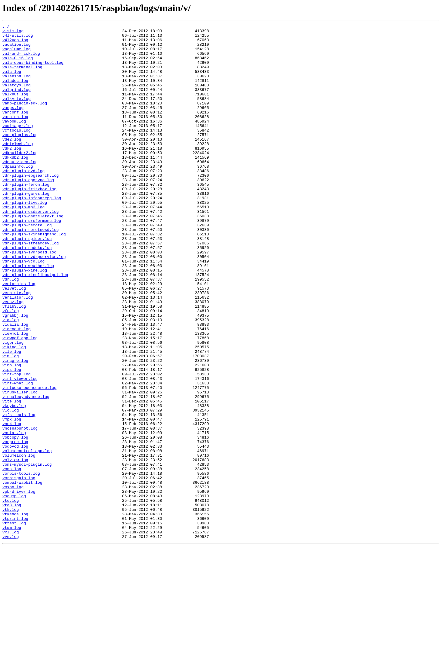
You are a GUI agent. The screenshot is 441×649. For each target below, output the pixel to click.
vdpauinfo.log (17, 195)
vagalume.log (16, 54)
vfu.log (10, 368)
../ (5, 27)
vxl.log (10, 634)
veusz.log (12, 357)
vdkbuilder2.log (20, 179)
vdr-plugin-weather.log (28, 314)
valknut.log (15, 108)
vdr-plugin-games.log (25, 227)
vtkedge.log (15, 612)
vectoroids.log (18, 336)
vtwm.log (11, 628)
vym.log (10, 639)
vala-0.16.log (17, 65)
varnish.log (15, 135)
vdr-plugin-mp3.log (23, 244)
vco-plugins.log (20, 157)
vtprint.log (15, 617)
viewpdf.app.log (20, 401)
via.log (10, 379)
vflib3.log (14, 363)
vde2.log (11, 162)
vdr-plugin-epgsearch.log (30, 206)
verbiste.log (16, 346)
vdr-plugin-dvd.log (23, 200)
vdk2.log (11, 173)
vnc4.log (11, 504)
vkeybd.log (14, 482)
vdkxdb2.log (15, 184)
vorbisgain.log (18, 569)
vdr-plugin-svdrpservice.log (34, 303)
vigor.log (12, 406)
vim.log (10, 422)
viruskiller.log (20, 466)
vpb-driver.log (18, 585)
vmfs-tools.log (18, 493)
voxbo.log (12, 579)
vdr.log (10, 330)
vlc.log (10, 487)
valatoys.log (16, 97)
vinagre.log (15, 428)
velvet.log (14, 341)
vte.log (10, 596)
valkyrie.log (16, 113)
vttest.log (14, 623)
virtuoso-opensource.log (29, 460)
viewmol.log (15, 395)
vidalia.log (15, 384)
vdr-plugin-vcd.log (23, 309)
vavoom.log (14, 141)
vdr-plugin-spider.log (27, 281)
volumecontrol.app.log (27, 536)
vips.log (11, 439)
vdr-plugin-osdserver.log (30, 249)
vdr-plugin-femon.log (25, 216)
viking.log (14, 412)
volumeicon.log (18, 542)
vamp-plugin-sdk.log (24, 119)
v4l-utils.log (17, 38)
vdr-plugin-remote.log (27, 265)
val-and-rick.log (21, 59)
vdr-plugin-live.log (24, 238)
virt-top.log (16, 444)
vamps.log (12, 124)
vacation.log (16, 48)
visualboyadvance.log (25, 471)
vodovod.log (15, 531)
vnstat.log (14, 514)
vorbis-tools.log (21, 563)
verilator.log (17, 352)
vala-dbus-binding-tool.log (32, 70)
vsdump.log (14, 590)
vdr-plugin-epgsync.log (28, 211)
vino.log (11, 433)
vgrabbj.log (15, 374)
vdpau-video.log (20, 189)
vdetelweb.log (17, 168)
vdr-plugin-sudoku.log (27, 292)
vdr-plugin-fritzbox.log (29, 222)
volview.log (15, 547)
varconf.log (15, 130)
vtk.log (10, 607)
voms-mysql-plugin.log (27, 552)
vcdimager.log (17, 146)
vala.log (11, 81)
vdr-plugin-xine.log (24, 319)
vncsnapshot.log (20, 509)
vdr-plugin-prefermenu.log (31, 260)
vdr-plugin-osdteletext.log (32, 254)
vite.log (11, 477)
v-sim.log (12, 32)
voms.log (11, 558)
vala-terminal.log (22, 76)
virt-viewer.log (20, 449)
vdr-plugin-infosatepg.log (31, 233)
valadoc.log (15, 92)
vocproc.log (15, 525)
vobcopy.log (15, 520)
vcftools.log (16, 151)
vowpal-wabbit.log (22, 574)
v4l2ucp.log (15, 43)
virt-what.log (17, 455)
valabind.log (16, 86)
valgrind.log (16, 103)
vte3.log (11, 601)
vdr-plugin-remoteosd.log (30, 271)
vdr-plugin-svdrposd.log (29, 298)
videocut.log (16, 390)
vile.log (11, 417)
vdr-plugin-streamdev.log (30, 287)
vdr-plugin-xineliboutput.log (35, 325)
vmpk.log (11, 498)
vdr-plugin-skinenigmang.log (34, 276)
